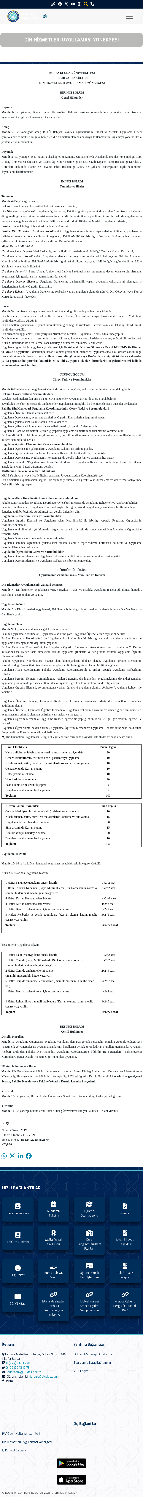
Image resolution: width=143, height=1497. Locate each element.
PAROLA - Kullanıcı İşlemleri (21, 1434)
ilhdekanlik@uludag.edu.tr (23, 1372)
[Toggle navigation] (129, 16)
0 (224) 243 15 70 (18, 1363)
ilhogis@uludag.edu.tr (45, 1377)
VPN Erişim (81, 1371)
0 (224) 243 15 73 (18, 1368)
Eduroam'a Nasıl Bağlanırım (92, 1363)
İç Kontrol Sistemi (14, 1450)
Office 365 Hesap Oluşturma (93, 1354)
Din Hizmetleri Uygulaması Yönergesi (27, 1442)
